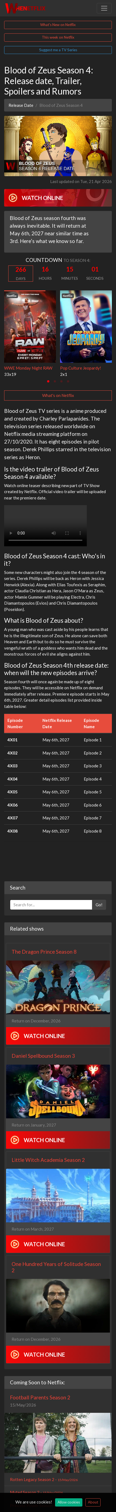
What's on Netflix (58, 395)
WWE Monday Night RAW (28, 367)
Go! (99, 904)
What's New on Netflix (58, 24)
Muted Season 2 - (36, 1492)
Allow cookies (69, 1502)
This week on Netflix (58, 37)
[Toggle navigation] (104, 8)
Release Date (21, 105)
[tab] (48, 381)
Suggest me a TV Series (58, 50)
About (93, 1502)
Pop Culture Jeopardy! (80, 367)
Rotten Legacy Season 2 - (44, 1479)
